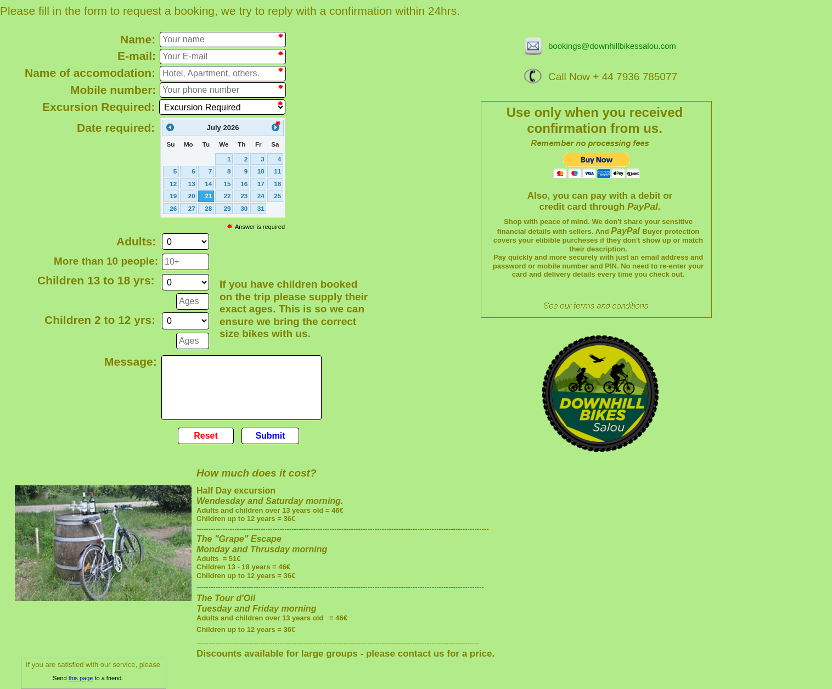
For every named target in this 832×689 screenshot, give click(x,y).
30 (244, 208)
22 (227, 195)
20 (191, 195)
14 (208, 183)
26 (173, 208)
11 (277, 171)
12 (173, 183)
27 (191, 208)
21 (208, 195)
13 (191, 183)
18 (277, 183)
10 (261, 171)
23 (244, 195)
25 (277, 195)
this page (81, 678)
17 (261, 183)
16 (244, 183)
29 (227, 208)
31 (261, 208)
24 (261, 195)
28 (208, 208)
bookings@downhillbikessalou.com (612, 46)
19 (173, 195)
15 (227, 183)
